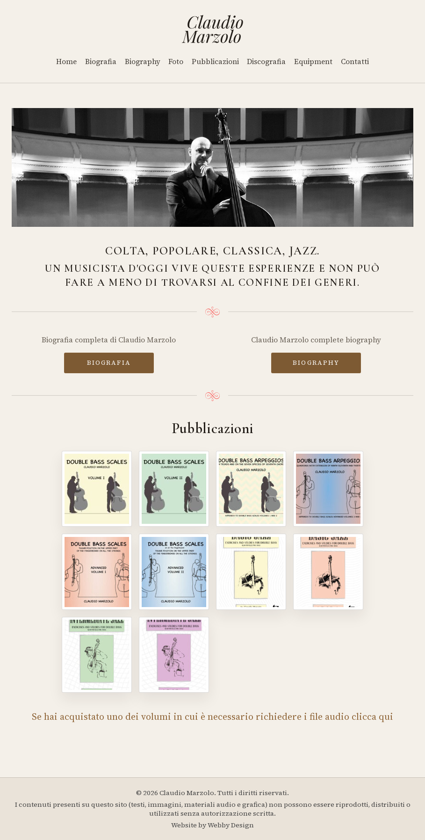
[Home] (212, 29)
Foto (175, 61)
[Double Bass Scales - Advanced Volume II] (174, 571)
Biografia (100, 61)
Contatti (355, 61)
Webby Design (231, 825)
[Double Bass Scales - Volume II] (174, 489)
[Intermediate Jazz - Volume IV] (174, 655)
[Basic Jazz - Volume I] (251, 571)
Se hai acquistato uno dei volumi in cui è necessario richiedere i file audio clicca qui (212, 716)
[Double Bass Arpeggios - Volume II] (328, 489)
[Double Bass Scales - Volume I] (97, 489)
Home (66, 61)
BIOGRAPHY (316, 362)
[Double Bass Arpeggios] (251, 489)
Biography (142, 61)
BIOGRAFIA (109, 362)
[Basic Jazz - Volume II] (328, 571)
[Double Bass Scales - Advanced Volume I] (97, 571)
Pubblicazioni (215, 61)
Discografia (266, 61)
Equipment (313, 61)
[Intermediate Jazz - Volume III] (97, 655)
